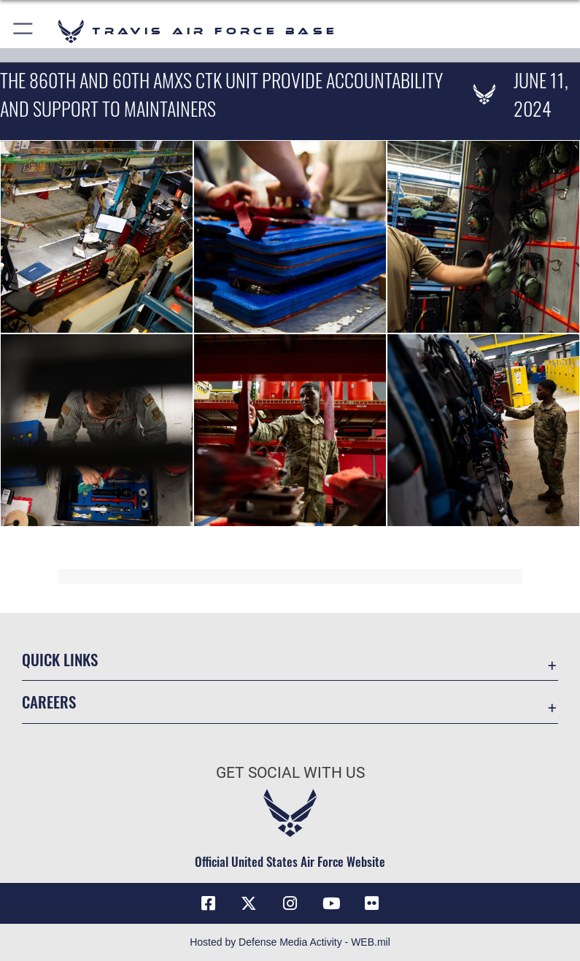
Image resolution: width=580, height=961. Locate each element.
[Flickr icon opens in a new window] (372, 903)
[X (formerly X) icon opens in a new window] (249, 903)
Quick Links (60, 659)
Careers (49, 701)
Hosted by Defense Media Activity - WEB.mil (290, 942)
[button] (23, 31)
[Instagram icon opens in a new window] (290, 903)
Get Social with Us (290, 772)
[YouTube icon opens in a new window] (331, 903)
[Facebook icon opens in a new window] (208, 903)
